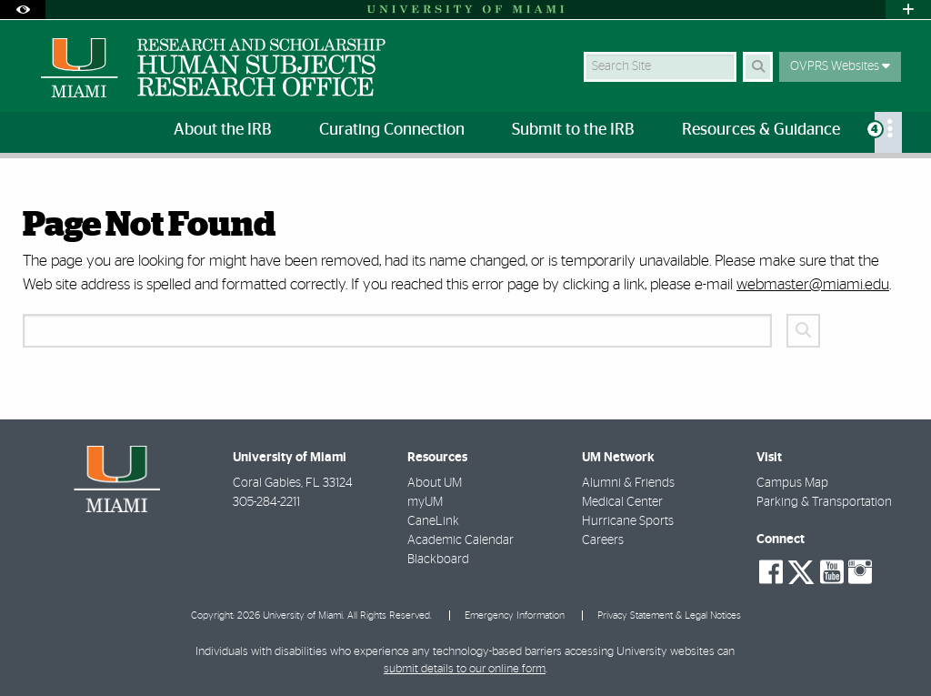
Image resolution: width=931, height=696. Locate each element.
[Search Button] (758, 67)
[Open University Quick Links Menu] (908, 9)
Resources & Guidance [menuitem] (761, 130)
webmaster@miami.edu (812, 284)
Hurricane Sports (628, 521)
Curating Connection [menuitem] (392, 130)
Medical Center (622, 502)
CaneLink (433, 521)
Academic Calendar (460, 540)
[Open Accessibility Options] (22, 9)
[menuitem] (888, 132)
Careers (603, 540)
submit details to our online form (465, 669)
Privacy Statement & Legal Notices (669, 615)
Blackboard (438, 559)
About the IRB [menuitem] (223, 130)
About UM (434, 483)
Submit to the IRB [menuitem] (573, 130)
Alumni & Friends (628, 483)
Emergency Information (515, 615)
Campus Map (792, 483)
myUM (425, 502)
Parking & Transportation (824, 502)
